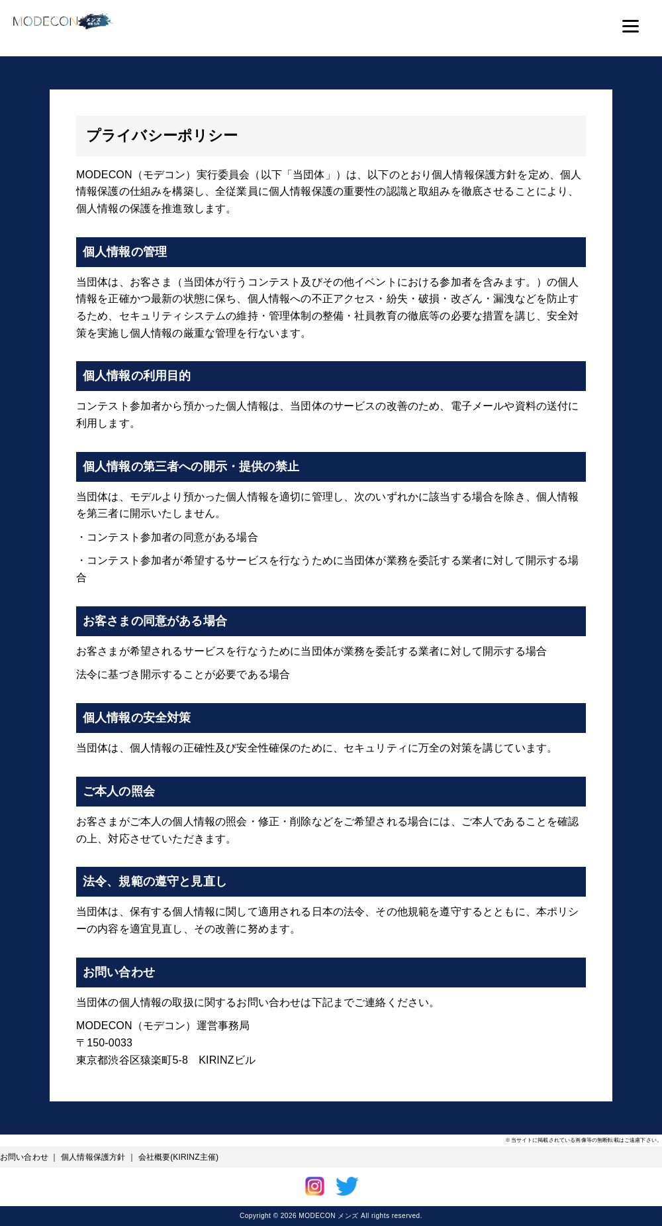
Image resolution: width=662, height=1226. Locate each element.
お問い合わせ (24, 1157)
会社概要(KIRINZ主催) (178, 1157)
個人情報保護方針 (93, 1157)
